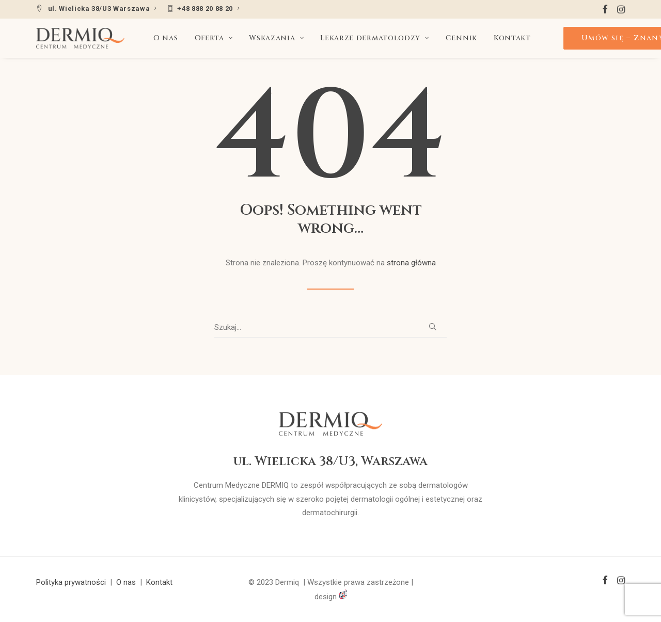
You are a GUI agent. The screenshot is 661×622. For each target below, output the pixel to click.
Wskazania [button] (276, 38)
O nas (165, 38)
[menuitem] (97, 8)
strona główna (411, 262)
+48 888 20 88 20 (208, 8)
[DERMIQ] (80, 38)
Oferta (214, 38)
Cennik (461, 38)
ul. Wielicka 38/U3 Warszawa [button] (102, 8)
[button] (604, 9)
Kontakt (512, 38)
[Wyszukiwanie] (330, 327)
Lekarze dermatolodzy (374, 38)
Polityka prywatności (71, 582)
